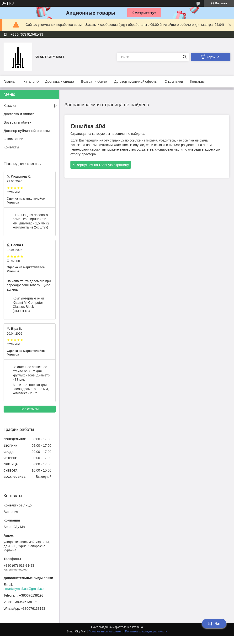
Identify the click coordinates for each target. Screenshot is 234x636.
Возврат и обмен (94, 81)
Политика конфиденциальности (146, 631)
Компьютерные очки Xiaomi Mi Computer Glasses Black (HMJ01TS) (28, 304)
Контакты (197, 81)
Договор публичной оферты (135, 81)
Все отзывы (30, 409)
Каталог (29, 81)
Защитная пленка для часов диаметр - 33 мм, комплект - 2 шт (31, 389)
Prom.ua (137, 627)
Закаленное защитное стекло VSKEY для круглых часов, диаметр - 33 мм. (31, 373)
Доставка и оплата (59, 81)
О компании (174, 81)
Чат (214, 623)
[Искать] (184, 57)
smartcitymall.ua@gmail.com (25, 589)
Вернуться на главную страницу (102, 165)
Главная (10, 81)
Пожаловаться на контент (105, 631)
